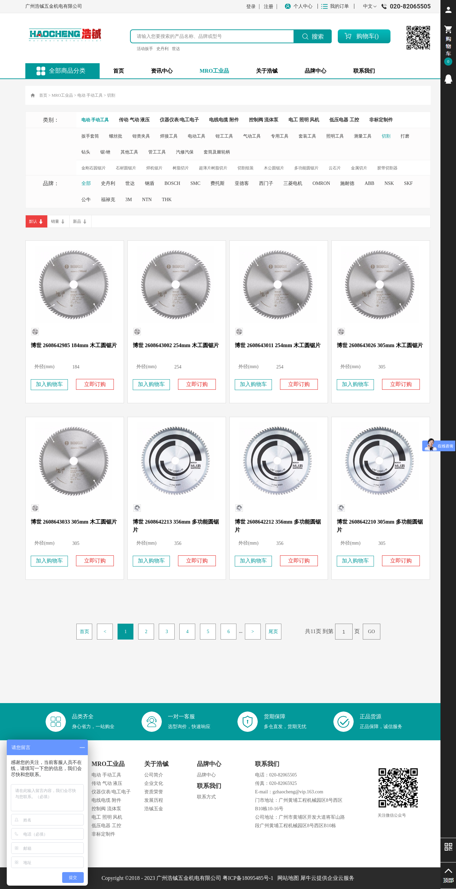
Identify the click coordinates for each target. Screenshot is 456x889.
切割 (111, 95)
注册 (268, 6)
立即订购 (95, 384)
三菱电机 (292, 183)
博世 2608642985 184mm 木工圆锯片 (74, 345)
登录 (251, 6)
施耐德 (347, 183)
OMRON (321, 183)
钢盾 (149, 183)
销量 (55, 221)
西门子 (266, 183)
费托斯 (217, 183)
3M (128, 199)
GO (371, 631)
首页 (118, 71)
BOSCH (172, 183)
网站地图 (287, 878)
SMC (196, 183)
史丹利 (162, 48)
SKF (408, 183)
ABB (369, 183)
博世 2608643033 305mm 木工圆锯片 (74, 522)
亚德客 (242, 183)
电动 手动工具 (90, 95)
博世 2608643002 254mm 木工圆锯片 (176, 345)
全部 (86, 183)
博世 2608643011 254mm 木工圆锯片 (278, 345)
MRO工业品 (62, 95)
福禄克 (108, 199)
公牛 (86, 199)
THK (167, 199)
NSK (389, 183)
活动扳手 (145, 48)
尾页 (273, 631)
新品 (77, 221)
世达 (176, 48)
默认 (33, 221)
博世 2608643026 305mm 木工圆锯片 (380, 345)
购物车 (365, 36)
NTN (147, 199)
